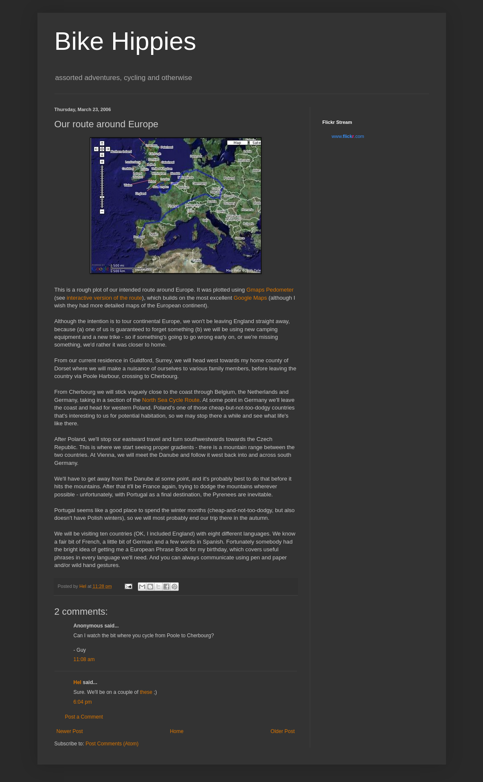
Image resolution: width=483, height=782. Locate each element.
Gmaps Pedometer (270, 289)
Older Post (283, 731)
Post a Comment (84, 717)
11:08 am (84, 659)
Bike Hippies (125, 41)
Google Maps (250, 298)
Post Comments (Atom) (112, 744)
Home (176, 731)
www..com (348, 136)
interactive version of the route (104, 298)
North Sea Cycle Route (171, 400)
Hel (78, 682)
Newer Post (70, 731)
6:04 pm (83, 702)
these (146, 692)
